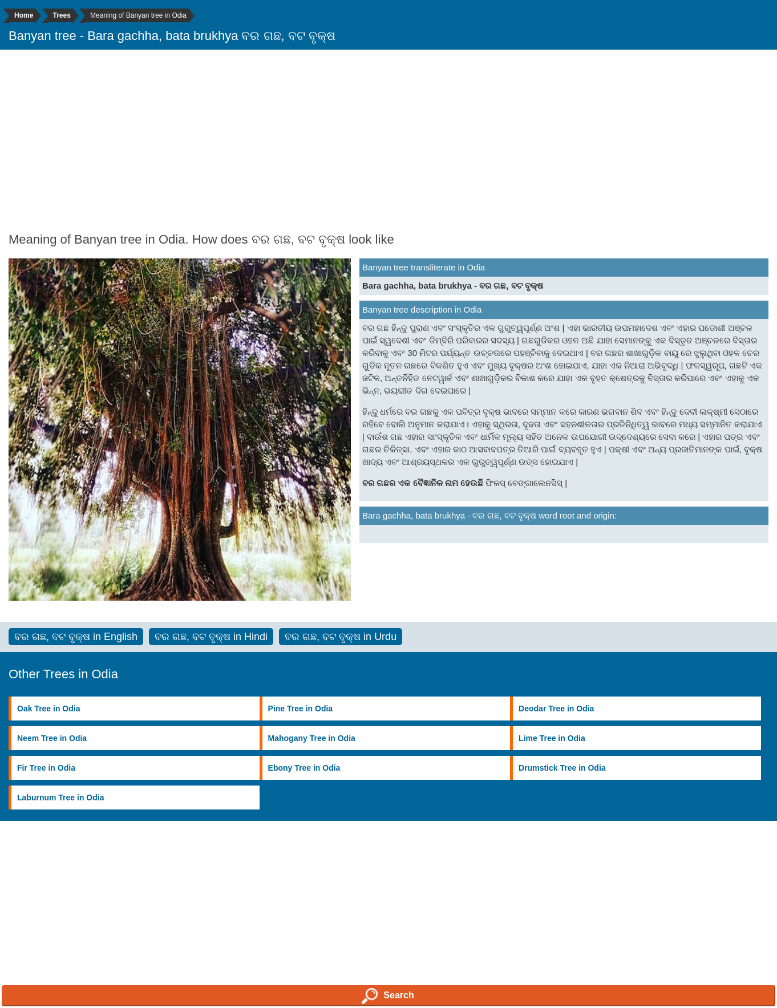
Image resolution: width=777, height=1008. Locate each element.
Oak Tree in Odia (48, 708)
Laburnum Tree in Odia (60, 797)
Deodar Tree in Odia (556, 708)
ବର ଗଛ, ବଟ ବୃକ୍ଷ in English (75, 636)
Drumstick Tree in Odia (562, 767)
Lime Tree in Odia (552, 738)
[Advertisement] (388, 141)
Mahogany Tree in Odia (311, 738)
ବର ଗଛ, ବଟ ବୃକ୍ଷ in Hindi (211, 636)
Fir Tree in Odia (46, 767)
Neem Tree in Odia (52, 738)
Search (388, 996)
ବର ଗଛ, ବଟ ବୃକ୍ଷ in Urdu (340, 636)
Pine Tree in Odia (300, 708)
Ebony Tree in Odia (304, 767)
